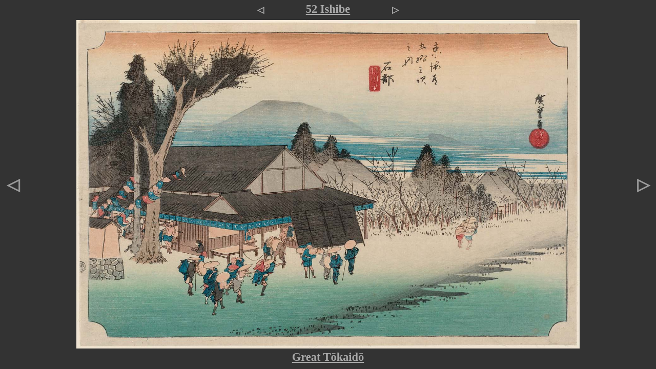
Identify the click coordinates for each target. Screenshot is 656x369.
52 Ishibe (328, 9)
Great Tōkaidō (328, 357)
